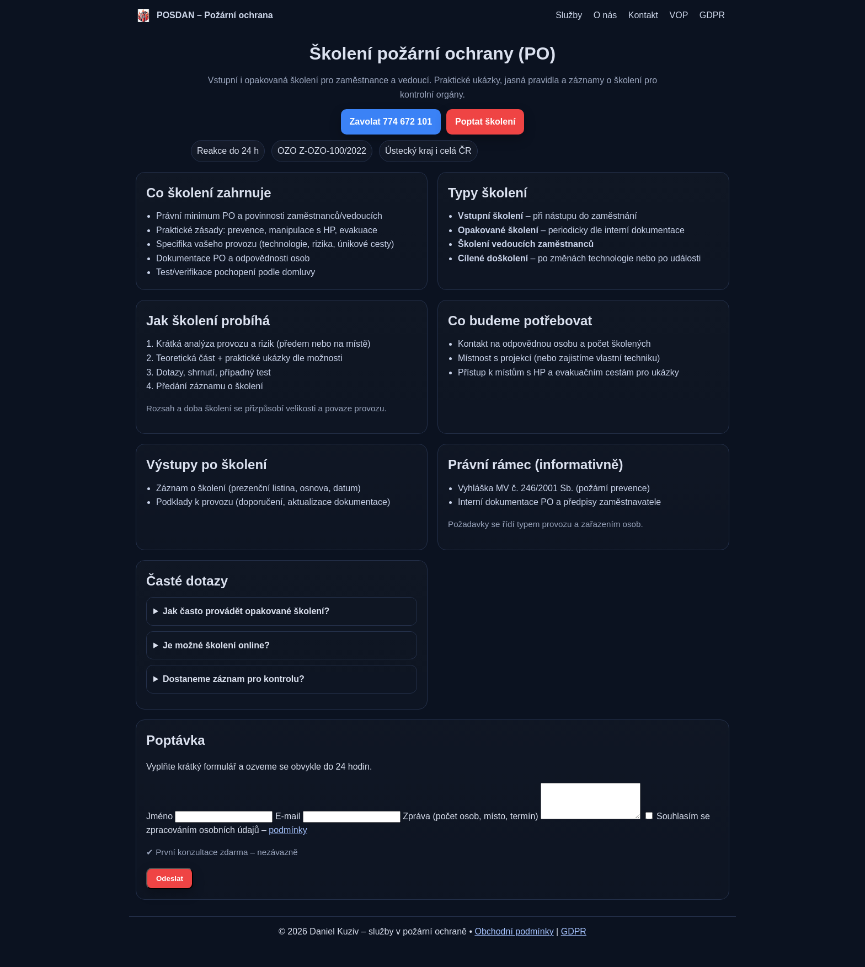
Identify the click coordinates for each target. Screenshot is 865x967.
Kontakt (643, 15)
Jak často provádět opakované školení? (246, 611)
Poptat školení (485, 121)
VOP (679, 15)
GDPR (712, 15)
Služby (569, 15)
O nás (605, 15)
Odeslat (169, 885)
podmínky (300, 836)
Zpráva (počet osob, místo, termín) (470, 823)
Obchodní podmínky (513, 938)
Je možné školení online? (216, 645)
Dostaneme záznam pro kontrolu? (234, 679)
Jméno (159, 823)
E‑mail (287, 823)
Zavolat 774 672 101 (391, 121)
